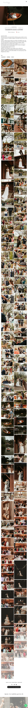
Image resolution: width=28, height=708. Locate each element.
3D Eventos (13, 47)
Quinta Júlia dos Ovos (21, 43)
